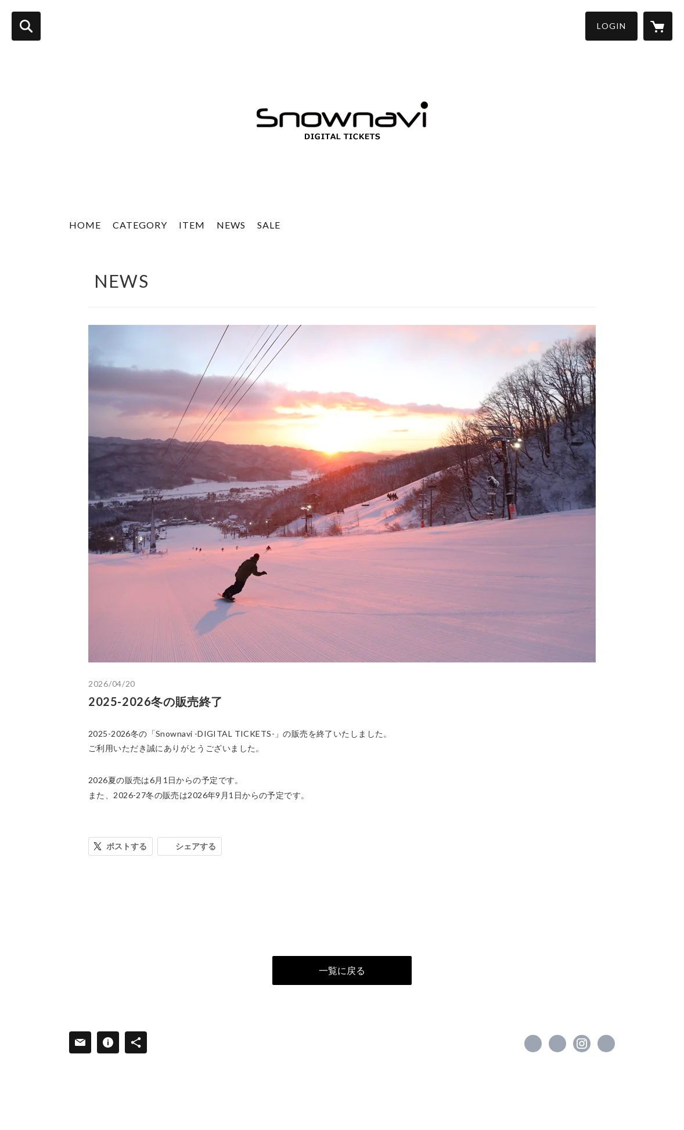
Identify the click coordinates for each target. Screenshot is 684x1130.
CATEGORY (140, 224)
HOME (85, 224)
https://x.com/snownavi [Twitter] (557, 1043)
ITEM (192, 224)
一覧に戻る (342, 970)
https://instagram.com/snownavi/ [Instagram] (582, 1043)
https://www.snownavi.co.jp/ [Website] (606, 1043)
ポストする (126, 846)
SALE (268, 224)
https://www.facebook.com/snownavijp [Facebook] (533, 1043)
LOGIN (611, 26)
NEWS (231, 224)
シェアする (195, 846)
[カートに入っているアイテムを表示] (657, 26)
